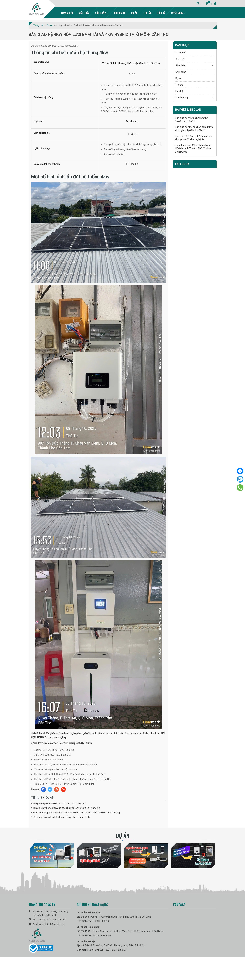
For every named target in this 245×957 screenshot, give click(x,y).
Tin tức (147, 12)
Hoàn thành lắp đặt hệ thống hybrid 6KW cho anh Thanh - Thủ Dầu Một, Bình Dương (76, 812)
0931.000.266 (59, 919)
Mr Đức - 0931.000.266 (97, 921)
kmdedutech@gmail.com (51, 924)
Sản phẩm (101, 12)
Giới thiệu (84, 12)
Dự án (134, 12)
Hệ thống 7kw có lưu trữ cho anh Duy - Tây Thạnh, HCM (61, 817)
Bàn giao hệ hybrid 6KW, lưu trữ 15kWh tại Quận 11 (59, 803)
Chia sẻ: (35, 789)
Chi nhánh (120, 12)
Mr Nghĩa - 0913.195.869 (98, 935)
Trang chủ (67, 12)
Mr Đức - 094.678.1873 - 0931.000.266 (105, 950)
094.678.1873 (44, 919)
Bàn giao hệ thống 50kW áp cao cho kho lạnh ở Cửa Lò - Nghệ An (66, 808)
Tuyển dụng (178, 12)
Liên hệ (161, 12)
